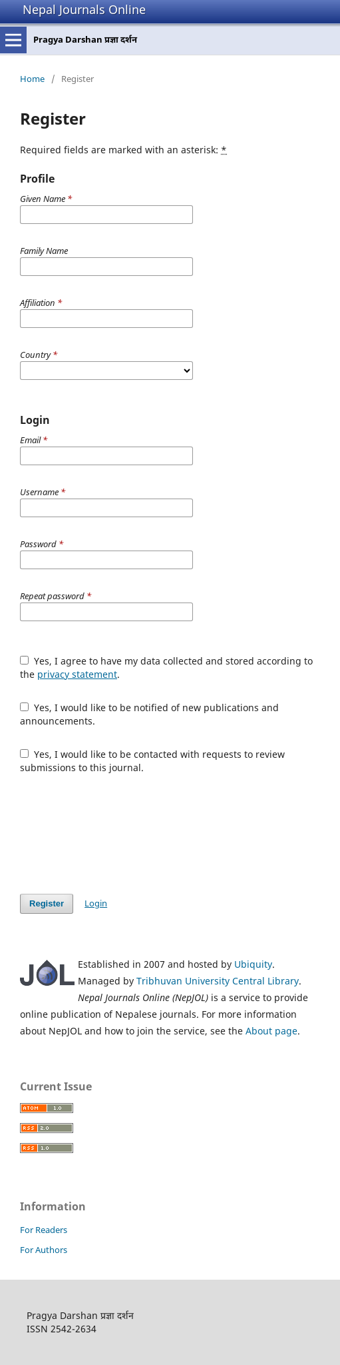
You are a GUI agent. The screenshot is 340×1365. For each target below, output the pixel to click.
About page (271, 1030)
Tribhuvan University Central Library (217, 980)
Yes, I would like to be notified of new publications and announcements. (149, 714)
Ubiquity (253, 964)
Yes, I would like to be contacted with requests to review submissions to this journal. (152, 761)
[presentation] (121, 834)
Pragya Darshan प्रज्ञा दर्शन (85, 39)
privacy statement (77, 674)
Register (46, 903)
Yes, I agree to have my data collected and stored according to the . (166, 668)
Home (32, 79)
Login (96, 903)
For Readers (43, 1230)
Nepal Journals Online (84, 9)
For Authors (43, 1250)
